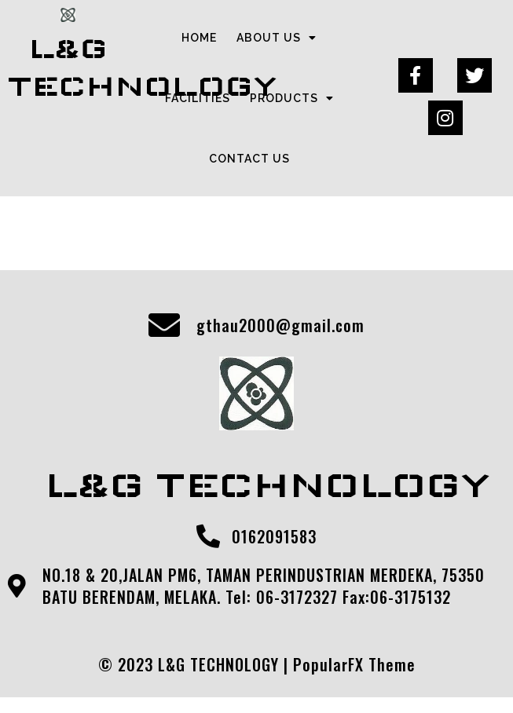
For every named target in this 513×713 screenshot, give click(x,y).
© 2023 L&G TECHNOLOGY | (195, 664)
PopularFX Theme (354, 664)
